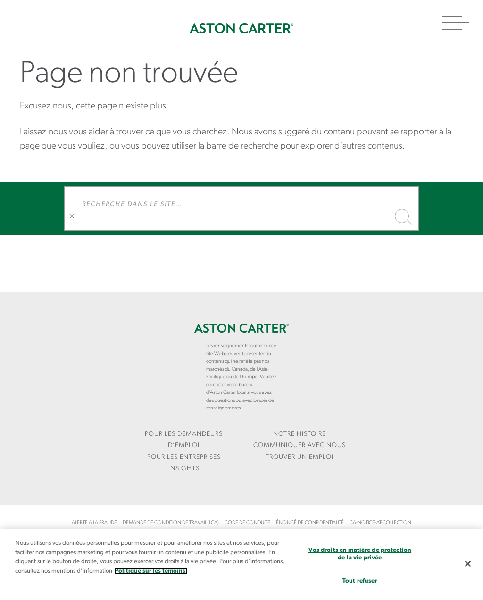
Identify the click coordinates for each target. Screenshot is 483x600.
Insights (184, 468)
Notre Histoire (299, 434)
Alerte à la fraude (94, 522)
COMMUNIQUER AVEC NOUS (299, 445)
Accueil (241, 28)
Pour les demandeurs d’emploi (184, 440)
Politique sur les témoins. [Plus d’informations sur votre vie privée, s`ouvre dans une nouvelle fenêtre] (151, 571)
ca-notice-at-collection (380, 522)
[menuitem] (184, 440)
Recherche (402, 216)
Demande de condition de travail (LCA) (171, 522)
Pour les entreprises (184, 457)
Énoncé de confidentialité (310, 522)
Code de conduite (247, 522)
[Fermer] (468, 563)
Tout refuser (359, 581)
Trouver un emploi (299, 457)
